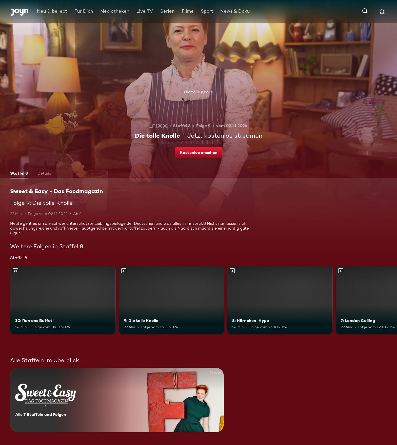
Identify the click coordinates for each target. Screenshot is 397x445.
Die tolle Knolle (198, 92)
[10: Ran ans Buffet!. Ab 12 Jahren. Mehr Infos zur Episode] (63, 300)
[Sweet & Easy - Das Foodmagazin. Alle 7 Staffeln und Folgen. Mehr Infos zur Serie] (117, 400)
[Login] (382, 11)
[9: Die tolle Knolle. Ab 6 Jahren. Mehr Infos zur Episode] (171, 300)
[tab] (19, 173)
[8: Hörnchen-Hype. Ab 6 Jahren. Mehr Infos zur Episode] (280, 300)
